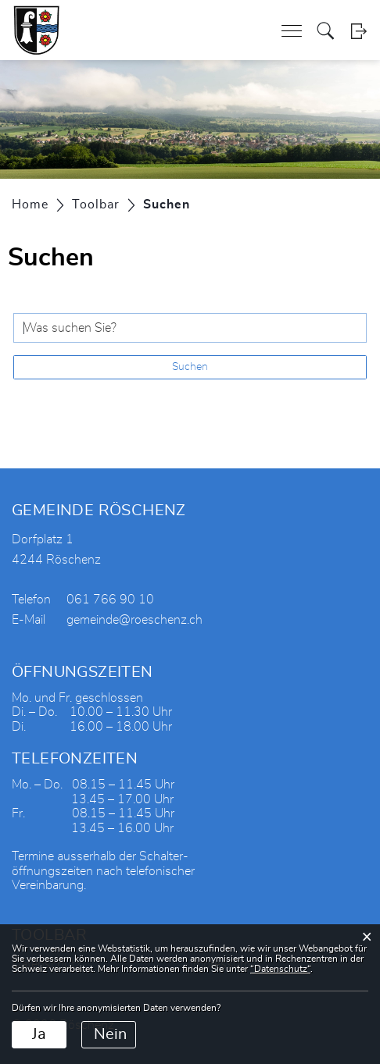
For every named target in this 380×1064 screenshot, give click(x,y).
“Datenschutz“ (280, 968)
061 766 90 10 (110, 599)
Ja (39, 1034)
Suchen (190, 366)
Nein (110, 1034)
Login (358, 30)
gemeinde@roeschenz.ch (134, 620)
